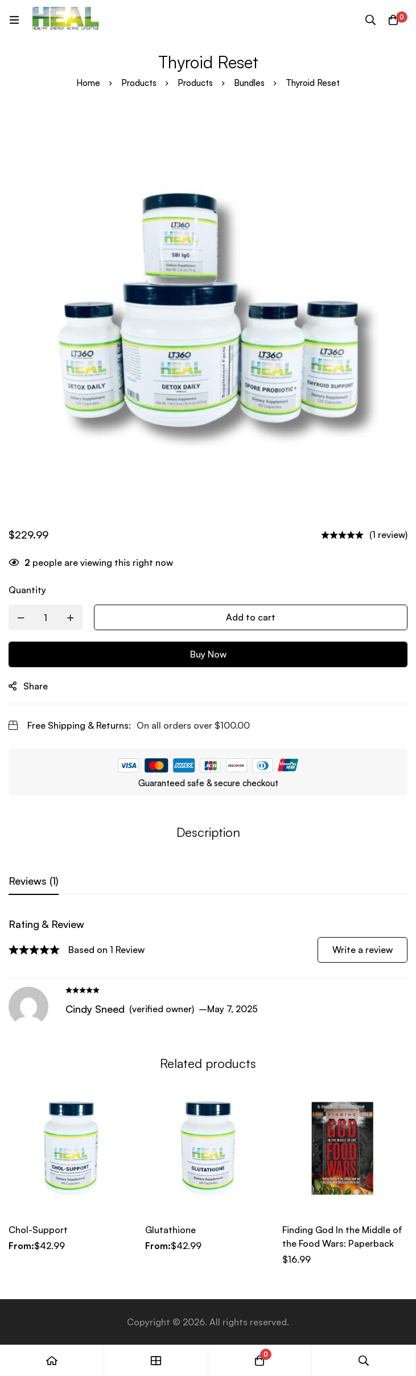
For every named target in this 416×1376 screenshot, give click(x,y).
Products (138, 82)
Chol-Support (38, 1229)
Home (88, 82)
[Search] (370, 20)
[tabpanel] (208, 972)
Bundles (249, 82)
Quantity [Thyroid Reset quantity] (27, 589)
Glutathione (170, 1229)
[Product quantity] (46, 617)
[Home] (52, 1360)
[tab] (34, 881)
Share (35, 686)
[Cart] (393, 20)
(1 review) (388, 534)
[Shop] (156, 1360)
